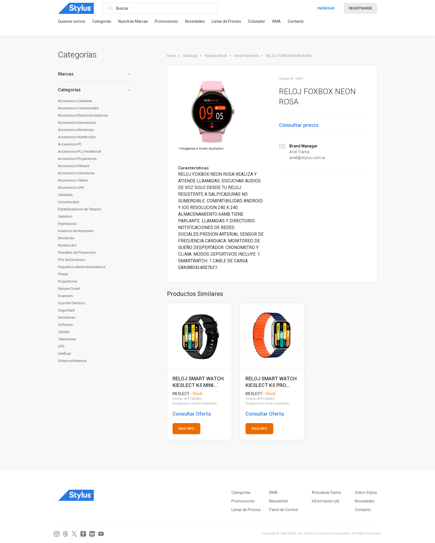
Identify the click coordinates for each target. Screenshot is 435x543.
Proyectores (67, 281)
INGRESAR (326, 8)
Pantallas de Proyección (77, 252)
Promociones (166, 21)
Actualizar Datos (326, 492)
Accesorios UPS (71, 187)
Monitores (66, 238)
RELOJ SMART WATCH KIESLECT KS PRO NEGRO (271, 382)
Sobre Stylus (366, 492)
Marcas (94, 74)
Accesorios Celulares (75, 101)
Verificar (64, 353)
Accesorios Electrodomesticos (83, 115)
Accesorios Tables (73, 180)
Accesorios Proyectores (77, 159)
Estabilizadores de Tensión (79, 209)
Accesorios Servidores (76, 173)
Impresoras (67, 224)
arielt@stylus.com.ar (307, 157)
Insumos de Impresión (76, 231)
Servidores (66, 317)
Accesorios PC (70, 144)
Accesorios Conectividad (78, 108)
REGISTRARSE (360, 8)
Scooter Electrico (71, 303)
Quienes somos (71, 21)
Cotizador (256, 21)
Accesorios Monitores (76, 130)
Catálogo (190, 56)
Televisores (67, 339)
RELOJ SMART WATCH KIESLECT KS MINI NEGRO (198, 382)
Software (65, 325)
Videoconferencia (72, 361)
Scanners (65, 296)
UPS (61, 346)
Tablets (64, 332)
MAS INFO (186, 429)
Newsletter (278, 501)
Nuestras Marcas (133, 21)
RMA (276, 21)
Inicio (171, 56)
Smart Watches (246, 56)
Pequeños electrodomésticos (81, 267)
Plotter (63, 274)
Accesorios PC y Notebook (79, 151)
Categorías (101, 21)
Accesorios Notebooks (77, 137)
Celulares (65, 195)
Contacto (296, 21)
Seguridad (66, 310)
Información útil (325, 501)
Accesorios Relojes (73, 166)
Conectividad (68, 202)
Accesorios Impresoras (77, 122)
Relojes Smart (69, 288)
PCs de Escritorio (71, 260)
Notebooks (67, 245)
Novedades (195, 21)
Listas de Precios (226, 21)
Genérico (65, 216)
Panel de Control (283, 509)
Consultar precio (298, 125)
